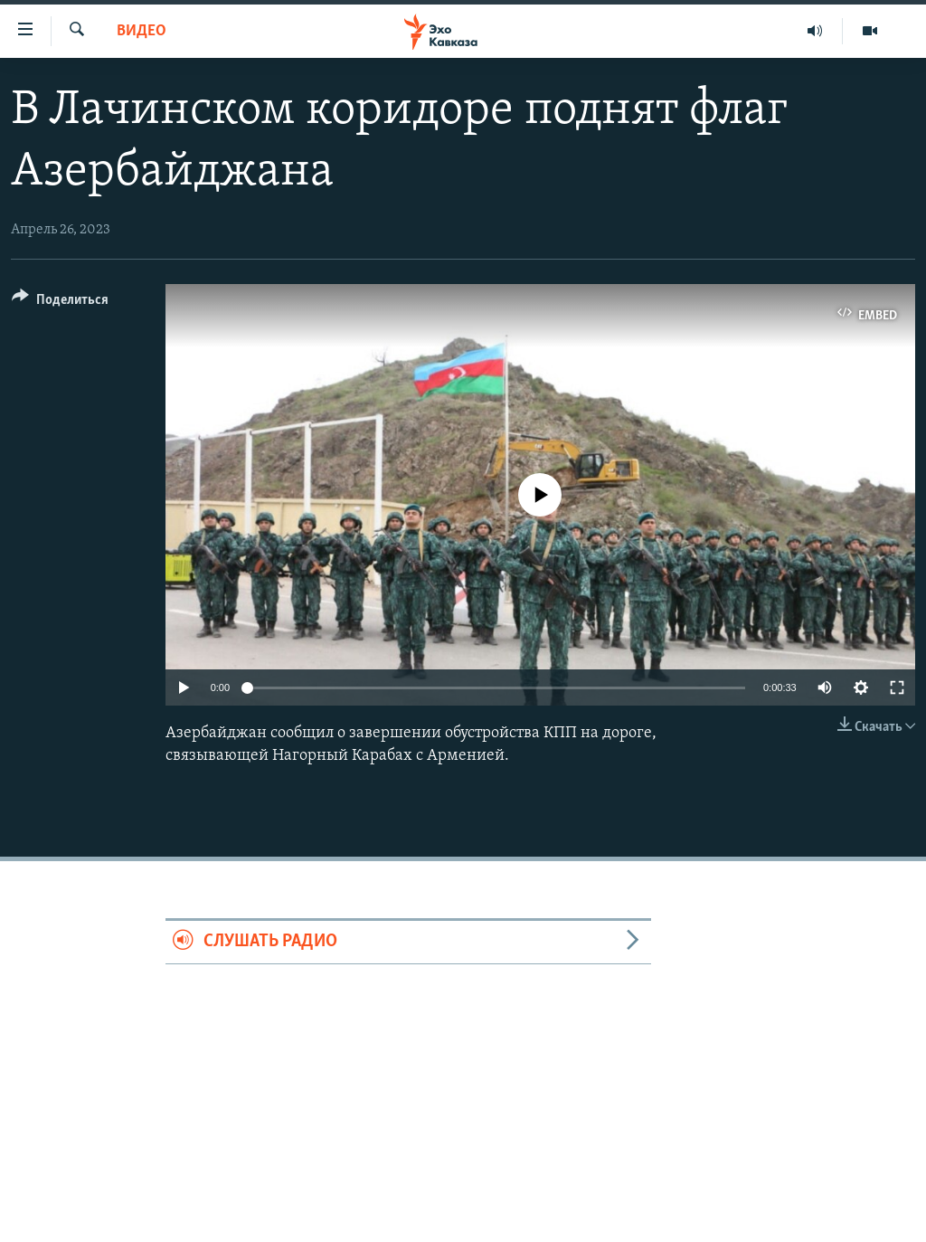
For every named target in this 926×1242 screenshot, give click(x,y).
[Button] (60, 302)
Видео (141, 31)
